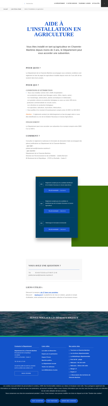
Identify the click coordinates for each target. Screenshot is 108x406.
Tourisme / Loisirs (85, 3)
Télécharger (57, 191)
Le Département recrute (49, 363)
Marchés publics (47, 360)
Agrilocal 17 (39, 296)
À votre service (71, 3)
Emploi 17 (73, 372)
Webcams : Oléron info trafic (79, 365)
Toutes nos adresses (48, 366)
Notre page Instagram (60, 325)
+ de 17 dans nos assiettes (49, 293)
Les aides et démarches (49, 350)
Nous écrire (26, 373)
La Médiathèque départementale (80, 356)
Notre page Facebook (47, 325)
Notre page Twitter (54, 325)
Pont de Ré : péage (76, 359)
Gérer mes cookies (69, 400)
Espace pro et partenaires (50, 354)
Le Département (59, 3)
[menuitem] (59, 3)
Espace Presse (46, 357)
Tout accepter (37, 400)
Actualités (96, 3)
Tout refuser (52, 400)
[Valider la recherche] (25, 3)
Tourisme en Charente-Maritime (80, 350)
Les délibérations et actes (50, 370)
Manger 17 (73, 368)
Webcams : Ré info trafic (77, 362)
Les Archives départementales (79, 353)
